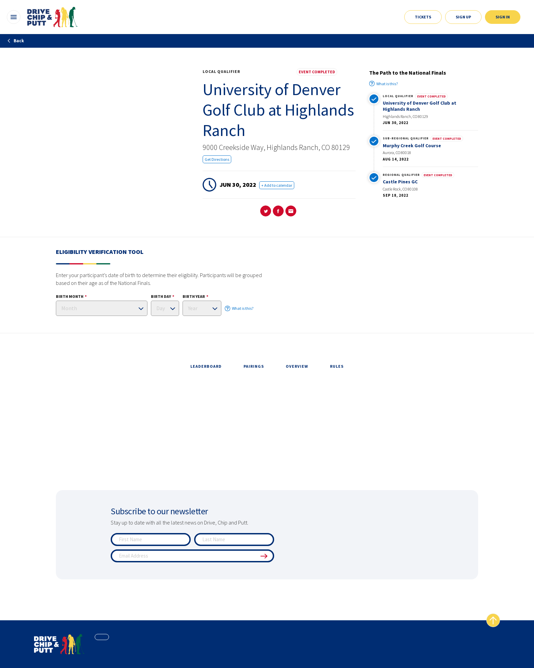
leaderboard (206, 366)
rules (337, 366)
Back (15, 41)
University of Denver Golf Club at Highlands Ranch (419, 106)
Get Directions (217, 159)
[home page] (59, 644)
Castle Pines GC (400, 182)
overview (297, 366)
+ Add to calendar (276, 185)
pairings (254, 366)
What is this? (383, 83)
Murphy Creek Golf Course (412, 145)
